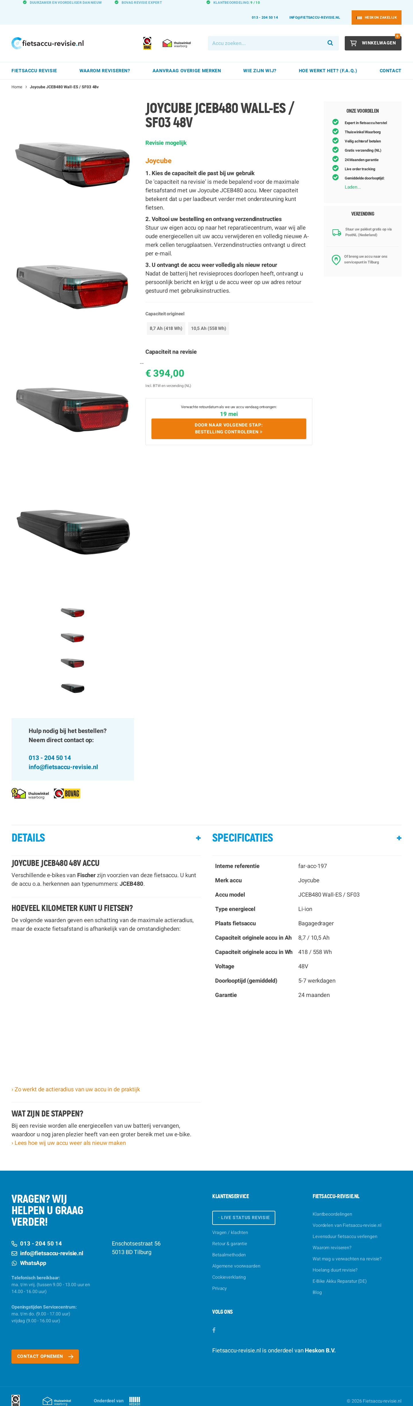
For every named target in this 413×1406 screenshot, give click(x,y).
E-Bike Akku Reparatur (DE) (340, 1271)
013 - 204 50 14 (265, 7)
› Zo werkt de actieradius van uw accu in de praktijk (75, 1079)
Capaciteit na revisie (171, 341)
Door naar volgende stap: (229, 419)
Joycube (158, 151)
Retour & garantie (229, 1233)
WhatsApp (28, 1253)
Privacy (219, 1278)
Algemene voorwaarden (236, 1256)
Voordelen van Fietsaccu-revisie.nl (347, 1215)
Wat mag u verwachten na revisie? (347, 1248)
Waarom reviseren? (332, 1237)
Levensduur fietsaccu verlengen (345, 1226)
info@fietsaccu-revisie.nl (314, 7)
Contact (391, 60)
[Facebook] (213, 1320)
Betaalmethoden (229, 1244)
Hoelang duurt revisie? (335, 1259)
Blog (317, 1282)
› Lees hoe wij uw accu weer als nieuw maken (68, 1133)
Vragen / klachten (230, 1222)
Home (16, 77)
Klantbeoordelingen (332, 1203)
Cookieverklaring (229, 1267)
